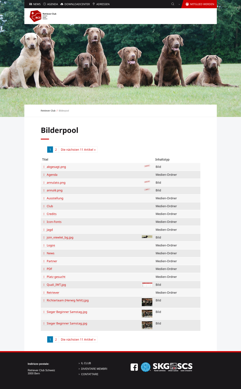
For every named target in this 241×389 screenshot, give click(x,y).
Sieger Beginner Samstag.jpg (67, 312)
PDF (49, 269)
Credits (52, 214)
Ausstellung (55, 198)
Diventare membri (94, 368)
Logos (51, 245)
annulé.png (55, 190)
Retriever (53, 292)
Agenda (52, 175)
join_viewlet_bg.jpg (60, 237)
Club (50, 206)
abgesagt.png (56, 167)
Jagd (50, 230)
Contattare (89, 374)
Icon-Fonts (54, 222)
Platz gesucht (56, 277)
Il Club (86, 363)
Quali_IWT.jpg (56, 285)
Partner (52, 261)
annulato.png (56, 182)
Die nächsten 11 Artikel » (78, 150)
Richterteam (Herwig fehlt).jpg (68, 300)
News (50, 253)
